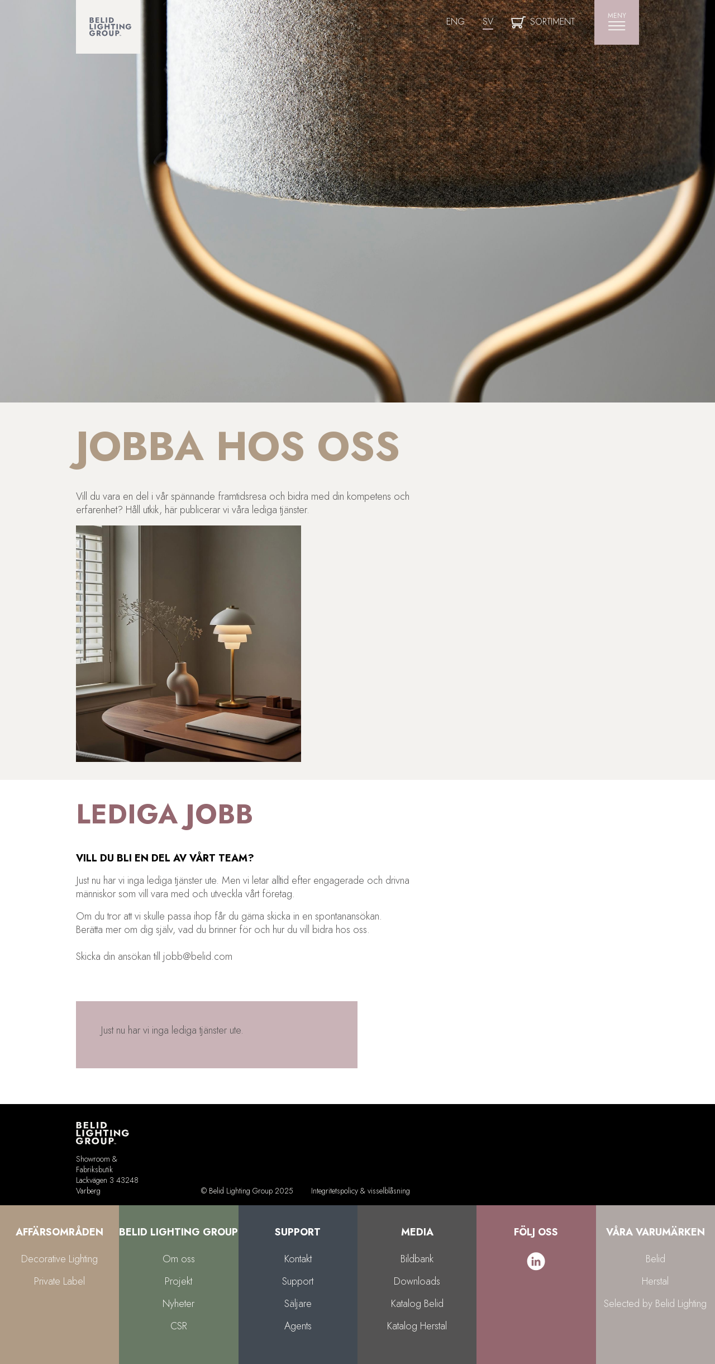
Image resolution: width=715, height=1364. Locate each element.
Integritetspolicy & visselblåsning (360, 1190)
